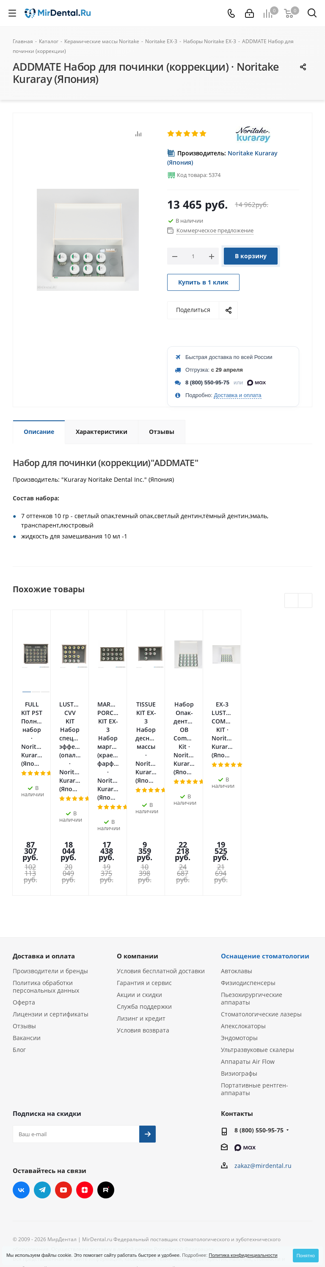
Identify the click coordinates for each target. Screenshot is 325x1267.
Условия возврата (143, 931)
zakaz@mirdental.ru (263, 1066)
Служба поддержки (144, 907)
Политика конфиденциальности (243, 1255)
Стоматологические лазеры (261, 915)
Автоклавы (236, 871)
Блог (19, 950)
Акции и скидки (139, 895)
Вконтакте (21, 1090)
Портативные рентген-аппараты (254, 989)
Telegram (42, 1090)
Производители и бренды (50, 871)
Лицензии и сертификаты (50, 915)
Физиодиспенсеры (248, 883)
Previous (292, 600)
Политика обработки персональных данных (46, 887)
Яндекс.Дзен (84, 1090)
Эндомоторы (239, 938)
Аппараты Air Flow (248, 962)
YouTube (63, 1090)
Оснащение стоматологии (265, 856)
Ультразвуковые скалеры (257, 950)
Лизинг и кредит (141, 919)
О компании (137, 856)
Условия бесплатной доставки (161, 871)
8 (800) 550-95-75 (207, 382)
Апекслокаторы (243, 926)
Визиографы (239, 974)
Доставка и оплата (237, 395)
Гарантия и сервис (144, 883)
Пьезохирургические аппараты (251, 899)
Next (305, 600)
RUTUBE (105, 1090)
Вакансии (27, 938)
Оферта (24, 903)
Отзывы (24, 926)
